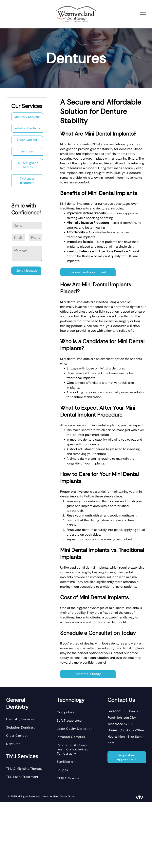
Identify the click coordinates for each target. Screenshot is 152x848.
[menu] (143, 14)
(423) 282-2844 (132, 730)
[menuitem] (25, 719)
